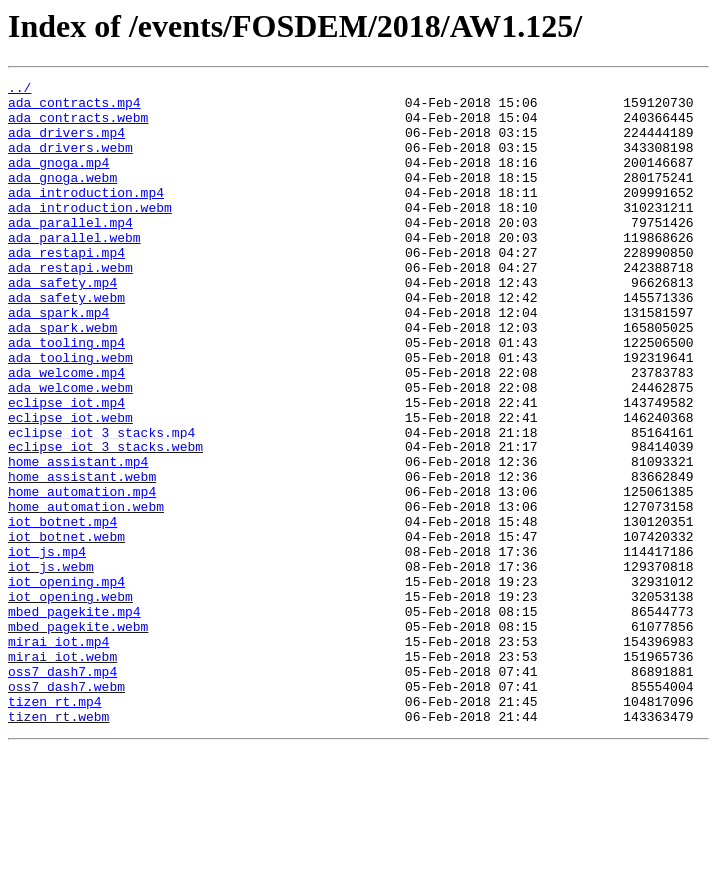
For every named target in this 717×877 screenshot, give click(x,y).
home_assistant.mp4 (78, 539)
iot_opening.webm (70, 701)
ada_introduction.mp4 (86, 216)
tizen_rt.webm (58, 845)
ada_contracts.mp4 (74, 108)
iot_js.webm (51, 665)
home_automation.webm (86, 593)
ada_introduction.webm (90, 234)
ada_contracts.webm (78, 126)
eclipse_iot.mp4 (66, 467)
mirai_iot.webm (62, 773)
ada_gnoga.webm (62, 198)
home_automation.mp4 (82, 575)
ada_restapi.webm (70, 306)
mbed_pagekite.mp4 (74, 719)
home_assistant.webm (82, 557)
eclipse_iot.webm (70, 485)
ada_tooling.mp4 (66, 396)
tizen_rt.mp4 (55, 827)
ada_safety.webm (66, 342)
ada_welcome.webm (70, 449)
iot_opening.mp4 (66, 683)
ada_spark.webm (62, 378)
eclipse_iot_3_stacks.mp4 (101, 503)
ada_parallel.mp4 (70, 252)
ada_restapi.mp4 (66, 288)
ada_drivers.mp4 (66, 144)
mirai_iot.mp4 (58, 755)
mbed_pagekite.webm (78, 737)
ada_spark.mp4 (58, 360)
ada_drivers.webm (70, 162)
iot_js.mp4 (47, 647)
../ (19, 90)
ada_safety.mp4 (62, 324)
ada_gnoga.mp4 (58, 180)
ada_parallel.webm (74, 270)
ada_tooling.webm (70, 414)
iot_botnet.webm (66, 629)
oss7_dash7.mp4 (62, 791)
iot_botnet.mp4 (62, 611)
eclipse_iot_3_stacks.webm (105, 521)
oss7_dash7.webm (66, 809)
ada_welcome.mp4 (66, 431)
